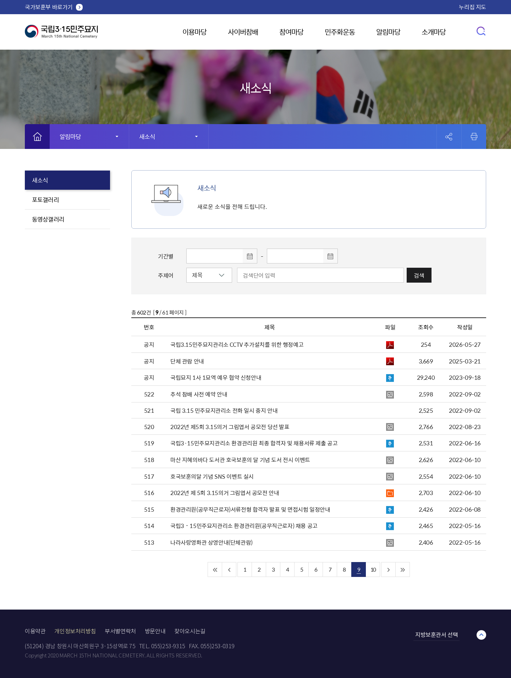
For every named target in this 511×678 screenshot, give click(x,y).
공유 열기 (449, 136)
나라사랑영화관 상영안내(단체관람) (211, 542)
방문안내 (155, 631)
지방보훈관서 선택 (436, 634)
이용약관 (35, 631)
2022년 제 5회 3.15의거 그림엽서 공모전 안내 (224, 492)
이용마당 (194, 32)
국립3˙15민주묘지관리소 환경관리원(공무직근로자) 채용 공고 (244, 525)
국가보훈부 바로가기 (49, 6)
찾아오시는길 (189, 631)
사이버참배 (243, 32)
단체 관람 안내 (187, 361)
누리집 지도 (472, 6)
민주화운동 (340, 32)
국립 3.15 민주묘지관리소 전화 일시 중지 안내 (224, 410)
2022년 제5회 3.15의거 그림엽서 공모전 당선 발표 (230, 426)
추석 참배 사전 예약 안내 (198, 394)
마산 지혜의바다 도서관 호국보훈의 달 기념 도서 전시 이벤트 (240, 459)
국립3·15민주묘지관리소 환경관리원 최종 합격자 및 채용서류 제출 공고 (253, 443)
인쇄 (474, 136)
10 (372, 569)
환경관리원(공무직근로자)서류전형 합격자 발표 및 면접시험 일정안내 (250, 509)
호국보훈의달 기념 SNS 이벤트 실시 (212, 476)
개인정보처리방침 (75, 631)
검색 (419, 275)
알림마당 (388, 32)
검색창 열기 (481, 30)
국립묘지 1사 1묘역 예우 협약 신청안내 (215, 377)
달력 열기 (250, 256)
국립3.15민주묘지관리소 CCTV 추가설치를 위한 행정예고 (236, 344)
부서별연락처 (120, 631)
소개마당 (434, 32)
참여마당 (291, 32)
